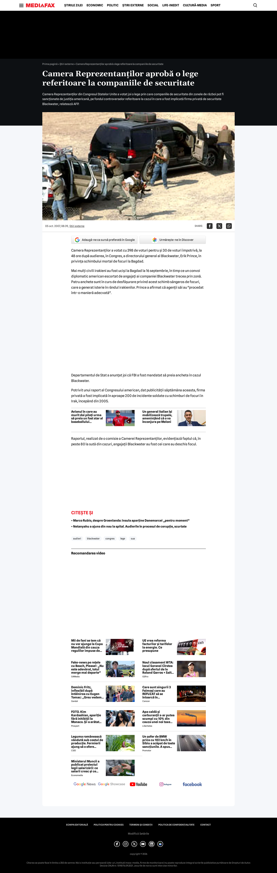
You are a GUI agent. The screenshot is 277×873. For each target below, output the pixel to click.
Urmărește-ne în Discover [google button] (173, 240)
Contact (205, 824)
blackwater (93, 538)
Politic (112, 5)
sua (133, 538)
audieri (77, 538)
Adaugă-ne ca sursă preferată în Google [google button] (104, 240)
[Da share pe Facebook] (210, 226)
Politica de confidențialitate (176, 824)
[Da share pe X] (219, 226)
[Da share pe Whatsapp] (229, 226)
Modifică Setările (138, 833)
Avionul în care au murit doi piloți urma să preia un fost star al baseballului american (87, 416)
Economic (95, 5)
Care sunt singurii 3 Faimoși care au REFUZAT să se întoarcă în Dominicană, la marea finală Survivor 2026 (158, 692)
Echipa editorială (77, 824)
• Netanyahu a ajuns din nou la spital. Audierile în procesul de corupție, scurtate (129, 526)
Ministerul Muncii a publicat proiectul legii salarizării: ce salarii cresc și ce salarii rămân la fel (85, 766)
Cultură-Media (195, 5)
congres (110, 538)
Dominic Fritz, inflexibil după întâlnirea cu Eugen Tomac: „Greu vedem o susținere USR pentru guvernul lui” (87, 692)
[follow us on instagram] (165, 784)
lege (122, 538)
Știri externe (133, 5)
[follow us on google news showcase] (111, 784)
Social (153, 5)
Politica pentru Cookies (108, 824)
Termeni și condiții (141, 824)
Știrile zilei (73, 5)
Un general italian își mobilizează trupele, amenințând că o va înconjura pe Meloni (157, 416)
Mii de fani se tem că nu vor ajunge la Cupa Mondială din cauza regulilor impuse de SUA (87, 645)
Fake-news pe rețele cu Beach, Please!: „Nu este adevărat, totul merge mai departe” (87, 667)
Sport (215, 5)
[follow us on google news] (84, 784)
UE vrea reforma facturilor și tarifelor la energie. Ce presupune (157, 645)
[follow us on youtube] (138, 784)
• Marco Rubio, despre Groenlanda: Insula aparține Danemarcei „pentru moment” (130, 520)
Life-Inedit (170, 5)
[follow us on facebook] (192, 784)
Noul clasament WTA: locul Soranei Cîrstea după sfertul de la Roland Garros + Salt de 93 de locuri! (157, 667)
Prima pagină (50, 63)
